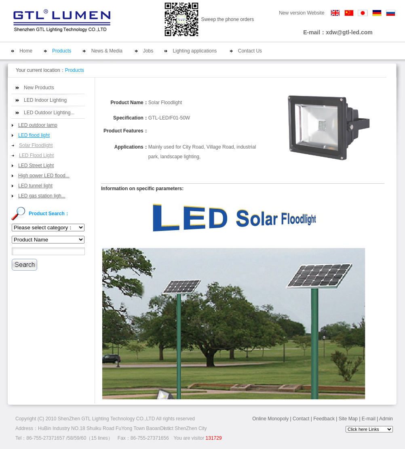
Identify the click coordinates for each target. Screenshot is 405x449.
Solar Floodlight (36, 145)
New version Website (302, 13)
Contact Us (250, 51)
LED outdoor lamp (37, 125)
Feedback (324, 419)
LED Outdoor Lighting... (49, 112)
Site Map (348, 419)
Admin (386, 419)
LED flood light (34, 135)
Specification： (130, 118)
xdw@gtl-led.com (349, 32)
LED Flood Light (36, 155)
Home (25, 51)
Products (61, 51)
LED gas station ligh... (41, 196)
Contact (301, 419)
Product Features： (125, 131)
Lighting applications (195, 51)
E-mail (368, 419)
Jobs (148, 51)
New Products (39, 87)
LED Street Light (36, 165)
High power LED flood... (44, 175)
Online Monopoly (270, 419)
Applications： (131, 147)
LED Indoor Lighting (45, 100)
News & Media (106, 51)
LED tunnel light (35, 186)
